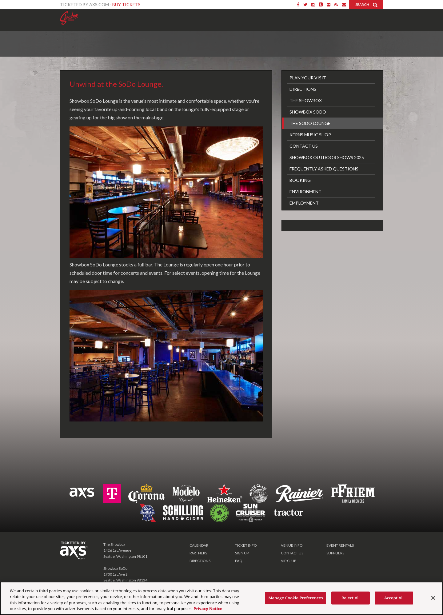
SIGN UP (242, 553)
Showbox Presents (69, 18)
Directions (302, 89)
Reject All (350, 598)
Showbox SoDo (307, 111)
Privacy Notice (208, 608)
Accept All (394, 598)
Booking (300, 180)
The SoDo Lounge (309, 123)
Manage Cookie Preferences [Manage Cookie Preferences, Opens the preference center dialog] (295, 598)
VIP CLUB (289, 560)
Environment (305, 191)
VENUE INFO (292, 545)
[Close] (433, 598)
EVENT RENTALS (340, 545)
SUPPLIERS (335, 553)
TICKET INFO (246, 545)
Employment (304, 203)
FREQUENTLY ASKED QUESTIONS (323, 168)
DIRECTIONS (200, 560)
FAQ (238, 560)
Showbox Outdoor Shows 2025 (326, 157)
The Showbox (305, 100)
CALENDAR (199, 545)
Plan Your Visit (307, 77)
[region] (221, 598)
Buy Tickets (126, 4)
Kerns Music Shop (310, 134)
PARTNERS (198, 553)
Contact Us (303, 146)
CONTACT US (292, 553)
